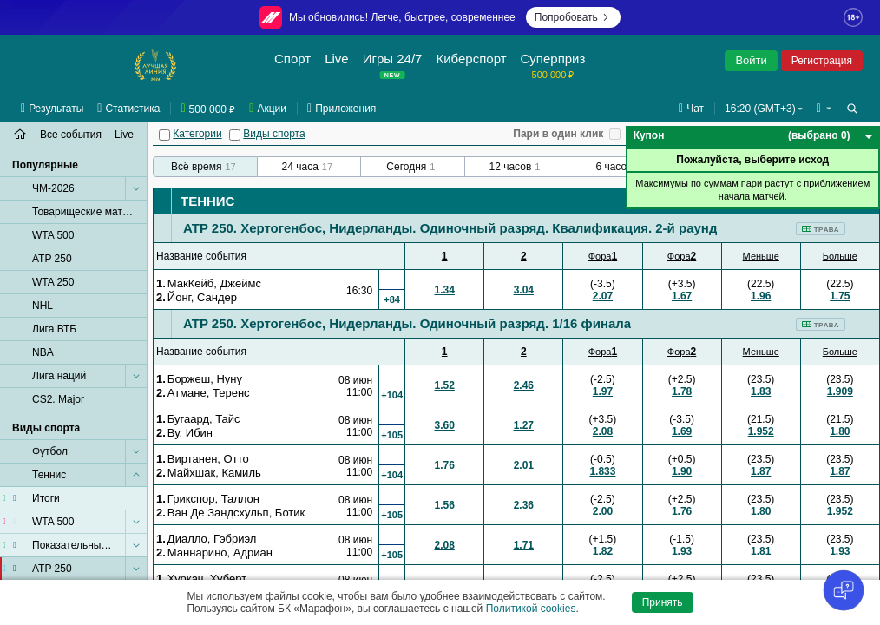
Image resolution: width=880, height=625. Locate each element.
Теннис (207, 201)
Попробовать (573, 17)
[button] (824, 108)
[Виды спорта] (234, 135)
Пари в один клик (558, 134)
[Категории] (164, 135)
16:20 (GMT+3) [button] (760, 108)
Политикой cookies (531, 608)
